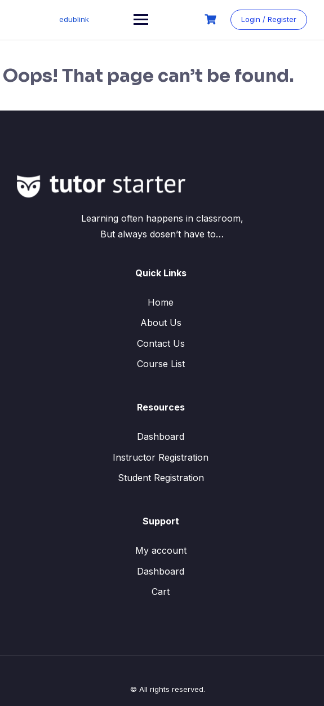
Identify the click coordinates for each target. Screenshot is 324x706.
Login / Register (268, 19)
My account (161, 550)
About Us (160, 322)
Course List (161, 363)
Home (161, 302)
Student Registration (161, 477)
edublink (74, 19)
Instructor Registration (160, 457)
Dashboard (160, 436)
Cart (161, 591)
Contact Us (161, 343)
